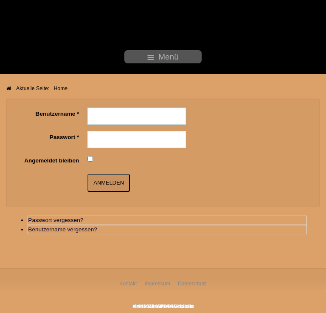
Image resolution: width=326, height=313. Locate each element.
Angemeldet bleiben (51, 159)
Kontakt (128, 284)
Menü (163, 56)
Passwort (64, 136)
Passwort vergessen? (55, 218)
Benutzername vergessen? (62, 228)
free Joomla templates (163, 306)
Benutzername (57, 112)
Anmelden (108, 181)
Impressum (157, 284)
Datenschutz (192, 284)
